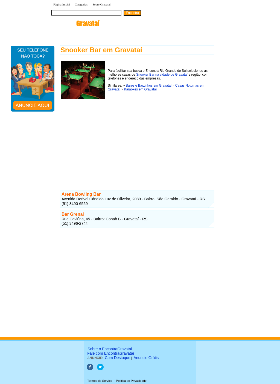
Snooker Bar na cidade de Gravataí (162, 74)
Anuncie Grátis (146, 357)
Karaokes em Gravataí (140, 89)
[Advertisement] (137, 139)
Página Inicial (61, 4)
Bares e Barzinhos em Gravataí (148, 85)
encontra (75, 23)
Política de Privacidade (131, 380)
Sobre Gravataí (101, 4)
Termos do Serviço (99, 380)
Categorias (81, 4)
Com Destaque (117, 357)
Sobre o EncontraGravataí (110, 349)
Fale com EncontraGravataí (110, 353)
